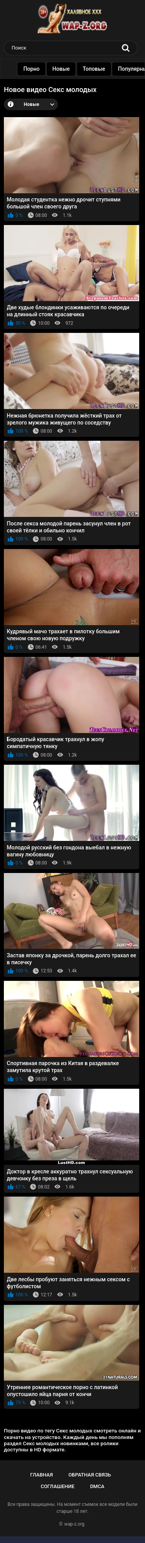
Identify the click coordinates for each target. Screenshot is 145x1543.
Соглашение (57, 1486)
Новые (63, 69)
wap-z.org (74, 1524)
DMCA (97, 1486)
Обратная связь (89, 1475)
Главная (41, 1475)
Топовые (96, 69)
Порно (34, 69)
